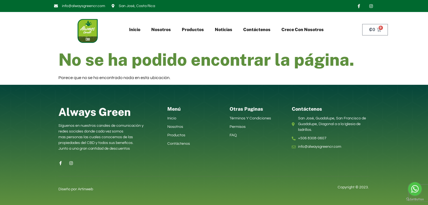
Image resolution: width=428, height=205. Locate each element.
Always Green (94, 111)
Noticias (223, 29)
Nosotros (161, 29)
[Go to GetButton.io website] (415, 199)
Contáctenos (257, 29)
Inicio (134, 29)
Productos (193, 29)
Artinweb (85, 189)
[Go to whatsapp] (415, 189)
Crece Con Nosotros (302, 29)
